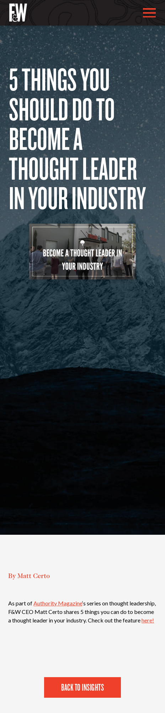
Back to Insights (82, 687)
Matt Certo (33, 576)
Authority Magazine (57, 603)
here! (148, 620)
